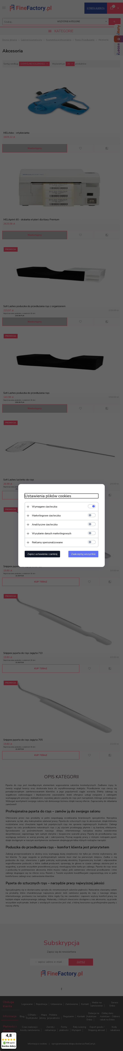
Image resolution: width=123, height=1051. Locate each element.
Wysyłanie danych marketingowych (51, 533)
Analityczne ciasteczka (44, 524)
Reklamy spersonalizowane (47, 542)
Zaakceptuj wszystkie (83, 554)
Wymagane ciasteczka (44, 506)
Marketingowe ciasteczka (46, 515)
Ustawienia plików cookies (48, 496)
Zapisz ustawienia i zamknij (42, 554)
